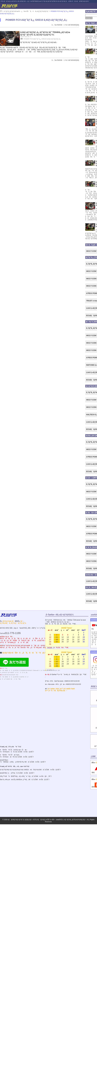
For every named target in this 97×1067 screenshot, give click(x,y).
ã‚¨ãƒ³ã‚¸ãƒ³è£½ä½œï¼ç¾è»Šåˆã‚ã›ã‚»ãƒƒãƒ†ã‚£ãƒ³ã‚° (26, 11)
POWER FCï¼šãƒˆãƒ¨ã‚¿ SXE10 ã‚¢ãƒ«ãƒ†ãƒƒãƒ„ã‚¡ (42, 39)
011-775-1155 (13, 633)
